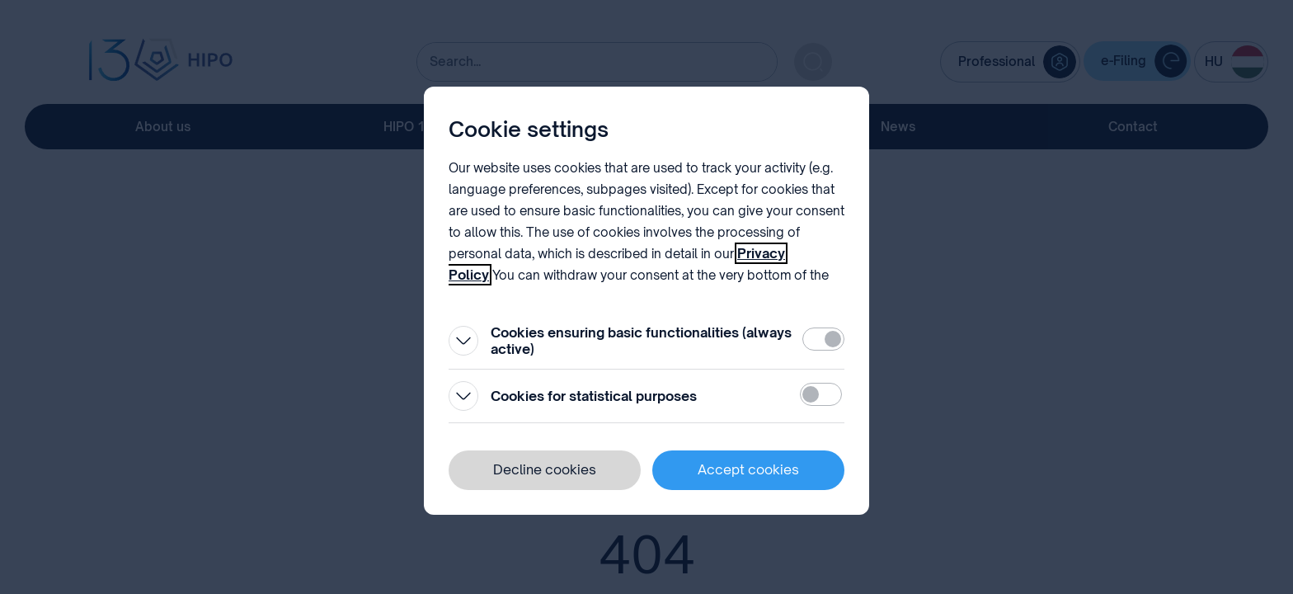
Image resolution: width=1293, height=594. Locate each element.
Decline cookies (544, 469)
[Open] (463, 341)
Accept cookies (748, 469)
